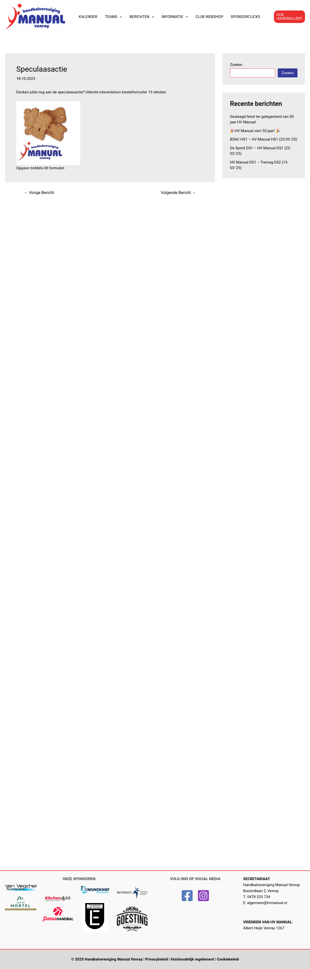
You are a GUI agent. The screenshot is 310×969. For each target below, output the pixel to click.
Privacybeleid (156, 959)
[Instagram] (203, 895)
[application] (119, 17)
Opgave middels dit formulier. (40, 168)
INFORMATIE (175, 17)
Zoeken (236, 64)
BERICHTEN (141, 17)
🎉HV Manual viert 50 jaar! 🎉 (255, 131)
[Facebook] (187, 895)
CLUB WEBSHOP (209, 16)
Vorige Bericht (39, 193)
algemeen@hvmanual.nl (267, 903)
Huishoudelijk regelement (192, 959)
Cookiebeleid (228, 959)
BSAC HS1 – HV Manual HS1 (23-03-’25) (263, 139)
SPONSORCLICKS (245, 16)
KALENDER (88, 16)
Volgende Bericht (178, 193)
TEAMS (113, 17)
